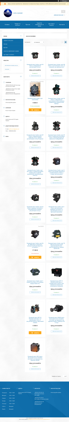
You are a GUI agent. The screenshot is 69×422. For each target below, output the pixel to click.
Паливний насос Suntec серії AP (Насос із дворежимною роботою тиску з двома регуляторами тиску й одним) (35, 136)
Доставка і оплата (51, 24)
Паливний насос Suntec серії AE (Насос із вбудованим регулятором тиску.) (35, 66)
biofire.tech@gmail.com (14, 129)
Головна (7, 24)
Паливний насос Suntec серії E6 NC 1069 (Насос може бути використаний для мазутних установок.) (35, 245)
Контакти (62, 24)
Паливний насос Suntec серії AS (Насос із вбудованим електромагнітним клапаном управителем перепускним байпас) (56, 101)
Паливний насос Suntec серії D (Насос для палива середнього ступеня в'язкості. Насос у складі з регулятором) (56, 172)
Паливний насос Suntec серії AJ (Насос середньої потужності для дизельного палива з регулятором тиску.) (35, 208)
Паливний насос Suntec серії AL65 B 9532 (35, 99)
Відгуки (5, 47)
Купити (36, 110)
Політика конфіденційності (44, 419)
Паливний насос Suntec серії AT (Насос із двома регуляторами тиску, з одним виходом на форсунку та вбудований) (56, 136)
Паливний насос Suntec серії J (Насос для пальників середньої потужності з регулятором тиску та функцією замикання (56, 209)
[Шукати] (63, 11)
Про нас (28, 24)
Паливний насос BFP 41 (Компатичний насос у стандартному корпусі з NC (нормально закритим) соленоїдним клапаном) (56, 283)
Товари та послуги (17, 24)
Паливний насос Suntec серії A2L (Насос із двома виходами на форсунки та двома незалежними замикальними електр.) (35, 173)
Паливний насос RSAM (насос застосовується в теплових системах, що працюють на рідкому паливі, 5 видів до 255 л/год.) (56, 320)
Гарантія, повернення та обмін (39, 24)
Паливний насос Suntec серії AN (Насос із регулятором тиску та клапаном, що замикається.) (56, 66)
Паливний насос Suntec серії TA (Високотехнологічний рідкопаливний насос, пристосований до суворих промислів (56, 246)
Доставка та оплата (9, 54)
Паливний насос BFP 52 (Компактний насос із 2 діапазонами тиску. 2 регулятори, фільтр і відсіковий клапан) (35, 320)
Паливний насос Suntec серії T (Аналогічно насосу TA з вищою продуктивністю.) (35, 282)
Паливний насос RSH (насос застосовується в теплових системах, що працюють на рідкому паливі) (35, 358)
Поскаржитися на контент (33, 419)
